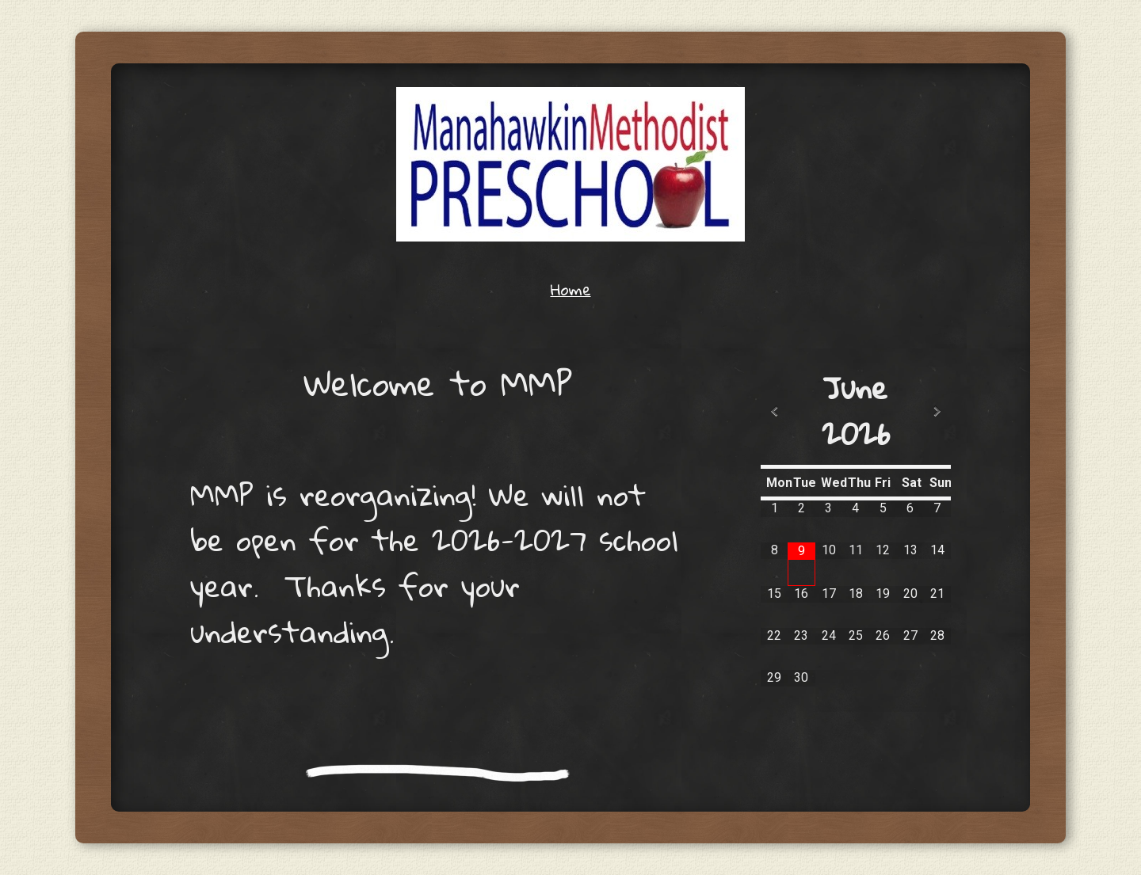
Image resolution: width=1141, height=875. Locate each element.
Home (571, 289)
